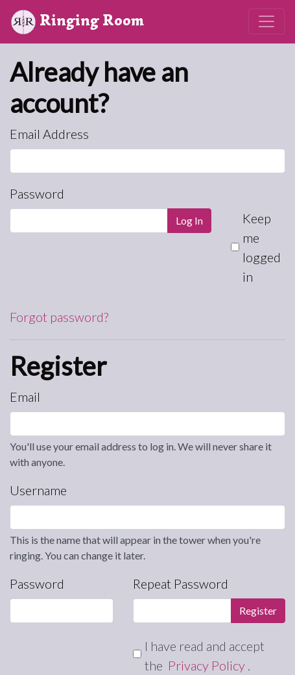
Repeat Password (180, 583)
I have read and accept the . (205, 655)
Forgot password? (59, 317)
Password (37, 193)
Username (38, 490)
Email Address (49, 133)
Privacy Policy (208, 665)
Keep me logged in (261, 247)
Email (25, 396)
